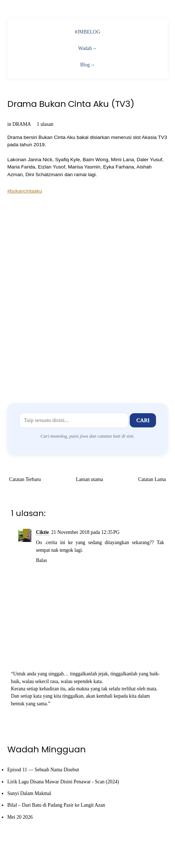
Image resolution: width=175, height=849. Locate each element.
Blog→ (87, 64)
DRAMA (21, 124)
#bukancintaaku (24, 191)
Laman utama (89, 479)
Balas (41, 560)
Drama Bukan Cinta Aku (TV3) (70, 104)
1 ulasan (45, 124)
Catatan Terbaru (25, 479)
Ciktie (42, 532)
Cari (142, 420)
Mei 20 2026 (20, 817)
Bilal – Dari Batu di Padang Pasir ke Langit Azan (56, 805)
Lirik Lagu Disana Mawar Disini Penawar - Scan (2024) (63, 781)
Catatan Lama (152, 479)
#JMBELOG (87, 32)
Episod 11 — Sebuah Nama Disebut (43, 769)
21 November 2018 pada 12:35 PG (85, 532)
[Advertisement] (87, 293)
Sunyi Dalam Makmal (29, 793)
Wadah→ (87, 48)
